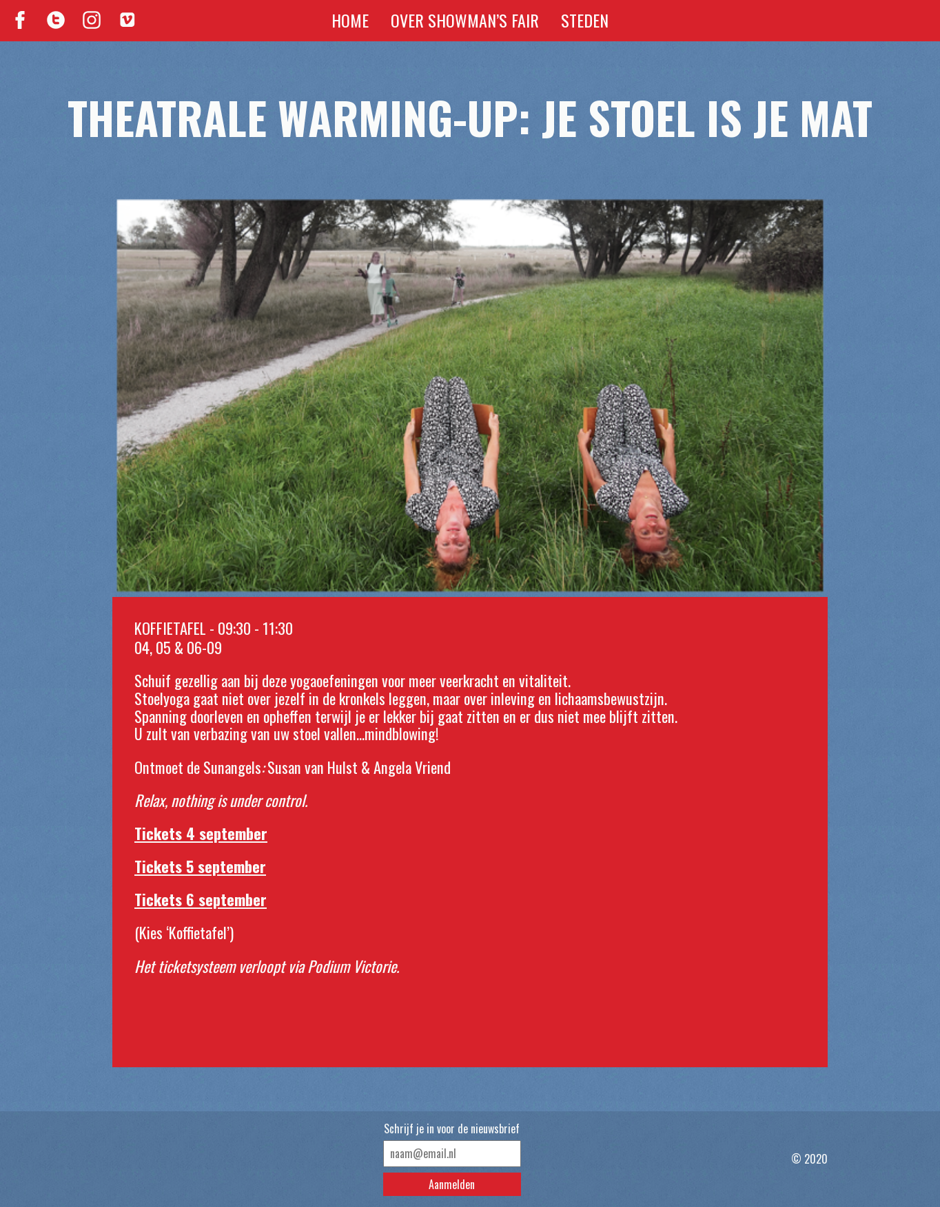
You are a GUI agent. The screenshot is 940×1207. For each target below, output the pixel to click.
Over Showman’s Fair (465, 20)
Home (350, 20)
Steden (585, 20)
